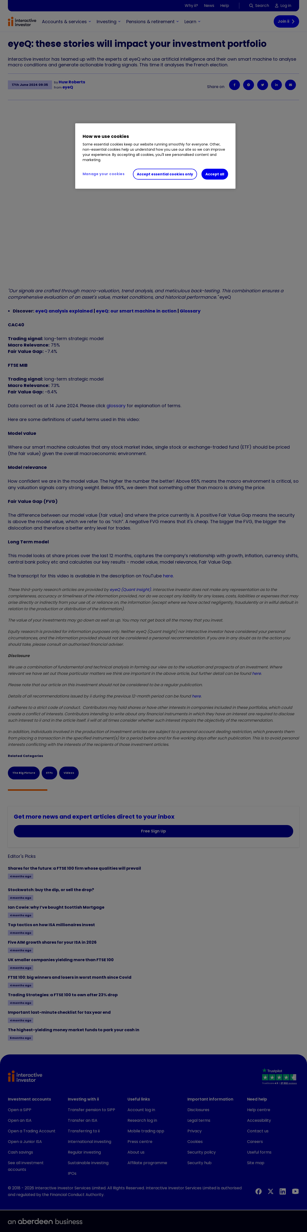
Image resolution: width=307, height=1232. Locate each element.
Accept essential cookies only (165, 174)
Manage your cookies (104, 173)
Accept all (214, 174)
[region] (155, 156)
